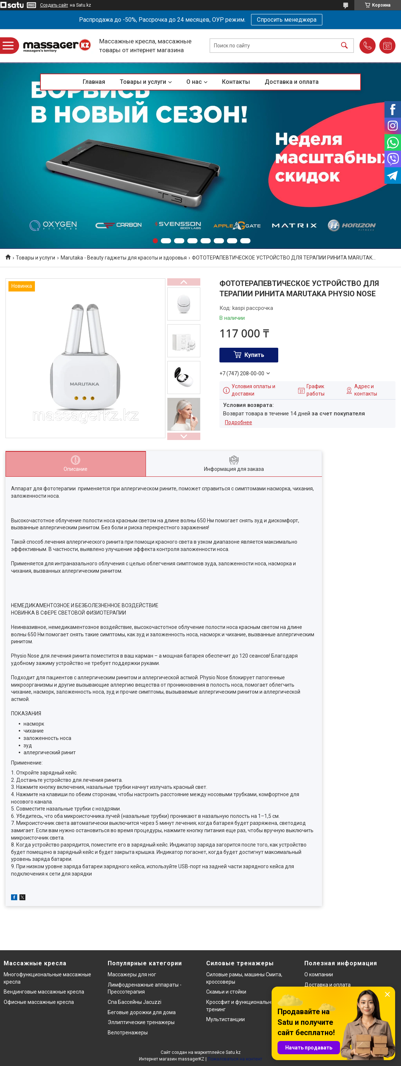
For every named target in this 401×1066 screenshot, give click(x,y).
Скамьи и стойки (226, 992)
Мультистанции (225, 1019)
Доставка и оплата (292, 81)
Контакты (236, 81)
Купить (254, 354)
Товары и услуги (143, 81)
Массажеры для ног (132, 974)
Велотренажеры (128, 1032)
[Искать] (344, 46)
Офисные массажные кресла (39, 1002)
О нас (194, 81)
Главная (94, 81)
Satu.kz (233, 1052)
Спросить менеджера (286, 19)
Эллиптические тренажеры (141, 1022)
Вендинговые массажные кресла (44, 992)
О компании (318, 974)
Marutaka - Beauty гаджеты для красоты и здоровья (124, 258)
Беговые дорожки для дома (142, 1012)
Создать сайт (54, 5)
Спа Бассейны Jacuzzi (134, 1002)
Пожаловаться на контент (235, 1059)
